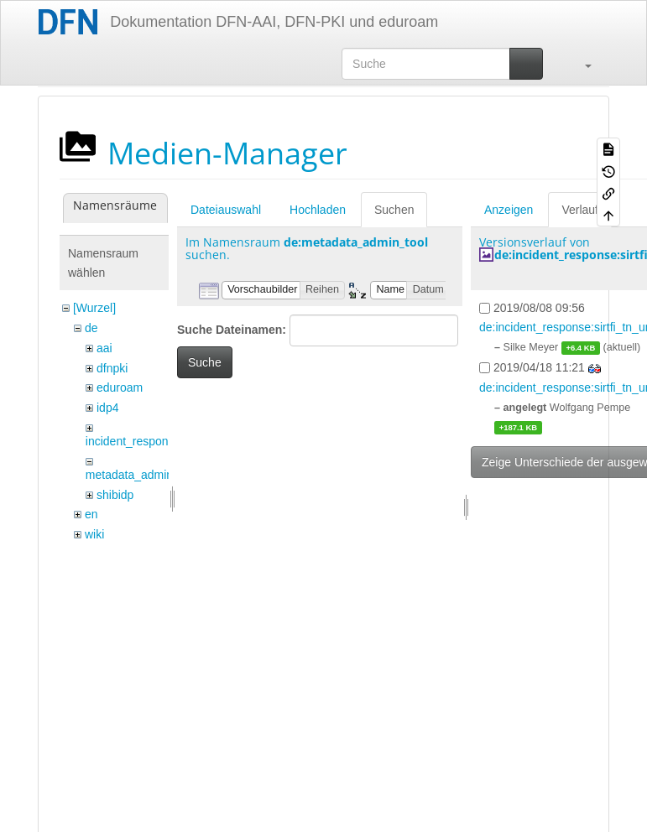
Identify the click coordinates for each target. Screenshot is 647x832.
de (91, 328)
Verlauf (579, 209)
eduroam (120, 387)
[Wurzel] (94, 308)
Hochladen (318, 209)
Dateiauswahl (225, 209)
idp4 (107, 407)
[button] (580, 64)
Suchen (394, 209)
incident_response (133, 441)
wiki (94, 534)
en (91, 514)
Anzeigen (508, 209)
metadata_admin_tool (142, 474)
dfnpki (112, 368)
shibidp (115, 495)
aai (104, 348)
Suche (205, 362)
